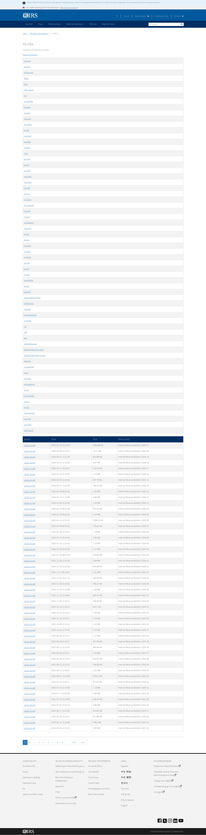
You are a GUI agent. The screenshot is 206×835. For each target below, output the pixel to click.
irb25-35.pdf (29, 664)
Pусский (125, 788)
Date (53, 439)
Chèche (181, 24)
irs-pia (27, 193)
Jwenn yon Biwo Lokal (33, 794)
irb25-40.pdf (29, 635)
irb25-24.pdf (29, 728)
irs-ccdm (28, 124)
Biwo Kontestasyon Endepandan (64, 779)
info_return (29, 89)
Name (27, 439)
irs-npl (27, 401)
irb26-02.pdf (29, 555)
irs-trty (27, 263)
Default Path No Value (34, 349)
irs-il (26, 153)
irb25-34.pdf (29, 670)
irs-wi (26, 390)
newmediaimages (32, 297)
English (124, 805)
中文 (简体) (126, 771)
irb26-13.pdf (29, 491)
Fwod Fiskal (93, 783)
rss (25, 326)
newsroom (29, 303)
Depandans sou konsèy (66, 803)
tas (25, 338)
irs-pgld (27, 418)
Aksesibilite (178, 831)
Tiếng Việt (125, 794)
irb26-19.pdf (29, 457)
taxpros (27, 361)
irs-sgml (27, 228)
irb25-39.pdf (29, 641)
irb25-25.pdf (29, 722)
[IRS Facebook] (160, 820)
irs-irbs (27, 159)
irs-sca (27, 216)
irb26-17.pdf (29, 468)
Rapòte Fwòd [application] (108, 24)
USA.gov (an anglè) (163, 780)
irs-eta (27, 147)
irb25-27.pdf (29, 711)
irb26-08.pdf (29, 520)
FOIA (58, 792)
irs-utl (26, 268)
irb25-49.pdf (29, 584)
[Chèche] (166, 24)
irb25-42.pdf (29, 624)
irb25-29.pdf (29, 699)
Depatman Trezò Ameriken (167, 766)
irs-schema (29, 222)
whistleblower (30, 343)
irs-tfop (27, 251)
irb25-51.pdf (29, 572)
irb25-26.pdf (29, 716)
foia (25, 84)
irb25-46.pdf (29, 601)
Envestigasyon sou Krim (99, 788)
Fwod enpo (93, 777)
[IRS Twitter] (165, 821)
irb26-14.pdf (29, 485)
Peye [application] (40, 24)
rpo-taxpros (29, 413)
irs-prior (27, 199)
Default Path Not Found (34, 355)
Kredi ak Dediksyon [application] (75, 24)
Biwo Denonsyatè (96, 794)
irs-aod (27, 107)
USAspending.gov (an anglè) (168, 786)
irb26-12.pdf (29, 497)
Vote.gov (159, 792)
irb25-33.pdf (29, 676)
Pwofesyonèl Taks (162, 16)
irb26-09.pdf (29, 514)
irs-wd (27, 274)
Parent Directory (30, 54)
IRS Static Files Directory (39, 33)
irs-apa (27, 112)
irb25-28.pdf (29, 705)
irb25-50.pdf (29, 578)
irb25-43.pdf (29, 618)
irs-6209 (27, 424)
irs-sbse (27, 378)
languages (28, 280)
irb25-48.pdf (29, 589)
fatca (26, 78)
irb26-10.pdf (29, 508)
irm (25, 95)
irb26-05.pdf (29, 537)
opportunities (30, 314)
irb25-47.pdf (29, 595)
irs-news (27, 182)
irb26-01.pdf (29, 560)
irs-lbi (26, 407)
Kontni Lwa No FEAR (66, 797)
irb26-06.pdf (29, 532)
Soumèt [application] (29, 24)
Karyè (25, 771)
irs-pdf (27, 187)
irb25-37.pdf (29, 653)
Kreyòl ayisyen (142, 16)
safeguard (28, 430)
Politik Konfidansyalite (160, 831)
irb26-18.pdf (29, 462)
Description (124, 439)
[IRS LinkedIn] (175, 821)
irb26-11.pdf (29, 503)
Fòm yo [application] (92, 24)
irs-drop (27, 136)
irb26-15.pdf (29, 480)
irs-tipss (27, 257)
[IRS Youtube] (181, 820)
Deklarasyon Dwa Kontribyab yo (70, 766)
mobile (27, 291)
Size (95, 439)
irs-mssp (28, 176)
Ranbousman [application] (54, 24)
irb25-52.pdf (29, 566)
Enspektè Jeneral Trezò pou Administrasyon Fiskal (166, 773)
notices (27, 309)
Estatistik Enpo (29, 783)
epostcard (28, 72)
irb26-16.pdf (29, 474)
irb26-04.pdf (29, 543)
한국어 (124, 783)
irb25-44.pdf (29, 612)
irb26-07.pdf (29, 526)
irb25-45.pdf (29, 607)
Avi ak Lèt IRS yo (95, 766)
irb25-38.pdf (29, 647)
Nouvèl (126, 16)
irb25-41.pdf (29, 630)
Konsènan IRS (29, 766)
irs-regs (27, 211)
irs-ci (26, 372)
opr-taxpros (29, 384)
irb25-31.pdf (29, 687)
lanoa (26, 286)
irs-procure (29, 205)
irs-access (28, 101)
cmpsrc (27, 61)
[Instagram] (170, 820)
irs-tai (26, 239)
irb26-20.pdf (29, 451)
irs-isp (26, 164)
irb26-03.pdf (29, 549)
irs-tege (27, 245)
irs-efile (27, 141)
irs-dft (26, 130)
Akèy (25, 33)
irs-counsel (29, 366)
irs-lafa (27, 170)
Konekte (179, 16)
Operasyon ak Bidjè (31, 777)
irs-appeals (29, 395)
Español (124, 766)
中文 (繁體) (126, 777)
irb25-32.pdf (29, 682)
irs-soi (26, 234)
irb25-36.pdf (29, 659)
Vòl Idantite (93, 771)
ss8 (25, 332)
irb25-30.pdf (29, 693)
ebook (27, 66)
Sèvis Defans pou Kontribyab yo (70, 771)
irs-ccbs (27, 118)
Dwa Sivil (60, 786)
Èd (117, 16)
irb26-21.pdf (29, 445)
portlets (27, 320)
